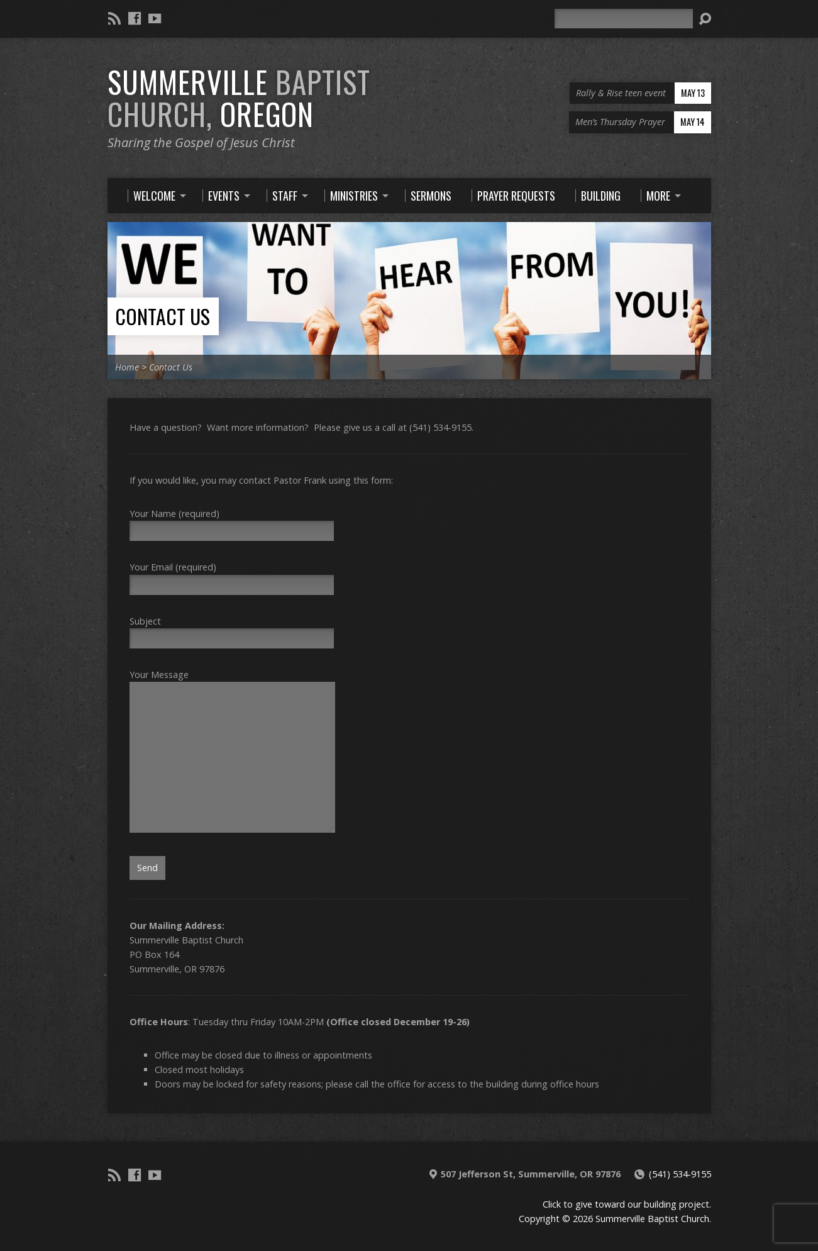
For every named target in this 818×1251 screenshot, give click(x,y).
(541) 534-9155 (680, 1174)
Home (127, 367)
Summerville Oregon (239, 98)
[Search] (624, 18)
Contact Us (162, 316)
